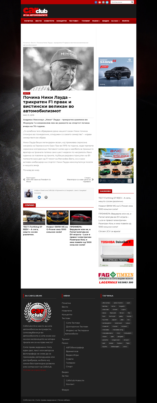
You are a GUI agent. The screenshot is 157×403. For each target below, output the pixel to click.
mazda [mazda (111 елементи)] (115, 326)
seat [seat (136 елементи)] (103, 343)
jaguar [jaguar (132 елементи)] (114, 320)
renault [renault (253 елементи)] (126, 340)
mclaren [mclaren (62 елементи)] (124, 326)
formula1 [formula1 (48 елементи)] (112, 316)
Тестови (73, 21)
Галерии (70, 363)
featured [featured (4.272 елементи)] (113, 313)
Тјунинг (86, 21)
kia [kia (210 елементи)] (128, 320)
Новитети (49, 21)
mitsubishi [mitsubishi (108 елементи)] (127, 333)
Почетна (28, 21)
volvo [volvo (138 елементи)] (125, 346)
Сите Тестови (73, 323)
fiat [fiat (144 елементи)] (129, 313)
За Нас (114, 21)
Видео (105, 21)
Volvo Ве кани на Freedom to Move (39, 180)
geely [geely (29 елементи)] (121, 316)
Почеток (26, 43)
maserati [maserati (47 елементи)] (105, 326)
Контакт (70, 384)
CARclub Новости (75, 380)
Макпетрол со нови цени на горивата (77, 180)
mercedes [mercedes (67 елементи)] (105, 330)
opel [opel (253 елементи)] (112, 336)
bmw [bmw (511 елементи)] (113, 306)
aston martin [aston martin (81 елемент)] (118, 303)
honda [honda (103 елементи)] (129, 316)
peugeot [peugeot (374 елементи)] (120, 336)
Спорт (69, 366)
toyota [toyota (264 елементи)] (104, 346)
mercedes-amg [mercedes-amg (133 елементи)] (118, 330)
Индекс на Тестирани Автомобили (77, 332)
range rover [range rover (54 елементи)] (116, 340)
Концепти (61, 21)
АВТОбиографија (75, 347)
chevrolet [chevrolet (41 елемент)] (105, 309)
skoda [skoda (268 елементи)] (111, 343)
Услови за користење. (34, 370)
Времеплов (72, 351)
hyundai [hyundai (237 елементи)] (105, 320)
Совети (70, 359)
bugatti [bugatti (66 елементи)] (122, 306)
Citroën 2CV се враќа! (109, 231)
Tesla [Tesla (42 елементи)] (127, 343)
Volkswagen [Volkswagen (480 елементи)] (115, 346)
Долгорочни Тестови (77, 326)
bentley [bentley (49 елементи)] (105, 306)
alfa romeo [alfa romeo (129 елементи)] (106, 303)
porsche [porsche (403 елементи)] (105, 340)
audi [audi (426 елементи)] (128, 303)
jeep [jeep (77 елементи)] (122, 320)
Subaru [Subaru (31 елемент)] (119, 343)
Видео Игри (72, 355)
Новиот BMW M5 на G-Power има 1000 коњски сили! (57, 229)
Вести (38, 21)
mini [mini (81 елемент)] (118, 333)
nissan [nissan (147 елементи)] (104, 336)
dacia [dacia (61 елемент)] (104, 313)
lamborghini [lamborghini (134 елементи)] (106, 323)
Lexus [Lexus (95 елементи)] (128, 323)
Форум (125, 21)
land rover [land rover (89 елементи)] (118, 323)
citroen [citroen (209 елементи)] (115, 309)
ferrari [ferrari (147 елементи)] (122, 313)
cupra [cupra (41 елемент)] (123, 309)
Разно (95, 21)
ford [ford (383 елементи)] (103, 316)
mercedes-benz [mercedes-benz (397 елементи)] (107, 333)
